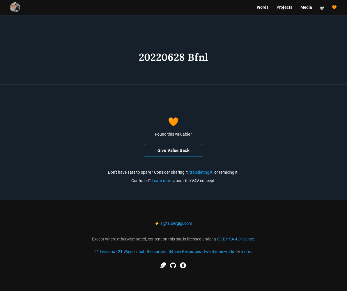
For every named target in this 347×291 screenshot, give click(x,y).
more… (247, 251)
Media (306, 7)
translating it (201, 172)
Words (263, 7)
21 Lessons (104, 251)
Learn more (162, 180)
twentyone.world (219, 251)
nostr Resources (151, 251)
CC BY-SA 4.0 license (235, 239)
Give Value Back (173, 150)
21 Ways (125, 251)
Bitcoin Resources (185, 251)
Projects (284, 7)
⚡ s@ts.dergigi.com (173, 223)
